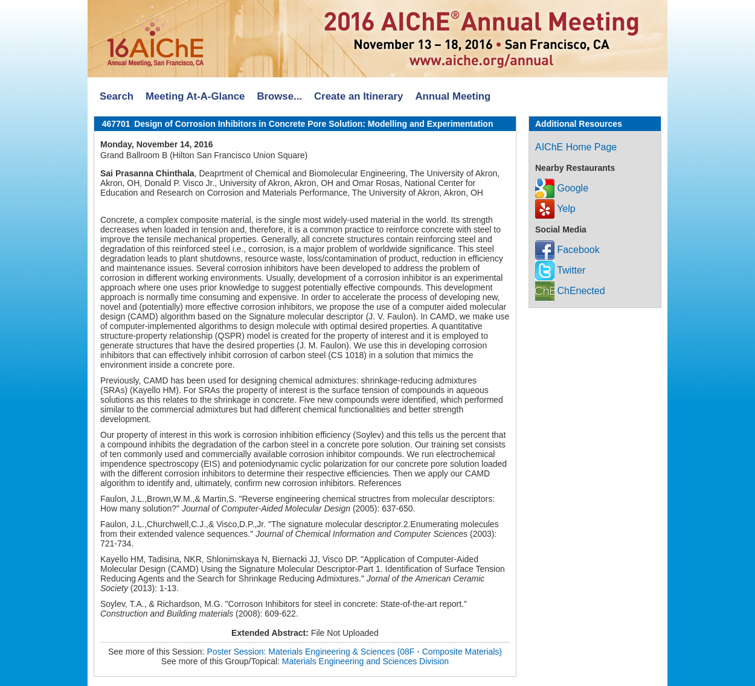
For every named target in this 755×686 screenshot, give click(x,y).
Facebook (567, 250)
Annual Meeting (452, 96)
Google (561, 188)
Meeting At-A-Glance (195, 96)
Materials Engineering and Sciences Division (365, 661)
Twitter (560, 270)
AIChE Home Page (576, 147)
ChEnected (570, 291)
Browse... (279, 96)
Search (116, 96)
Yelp (555, 209)
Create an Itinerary (358, 96)
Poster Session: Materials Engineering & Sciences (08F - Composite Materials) (354, 651)
